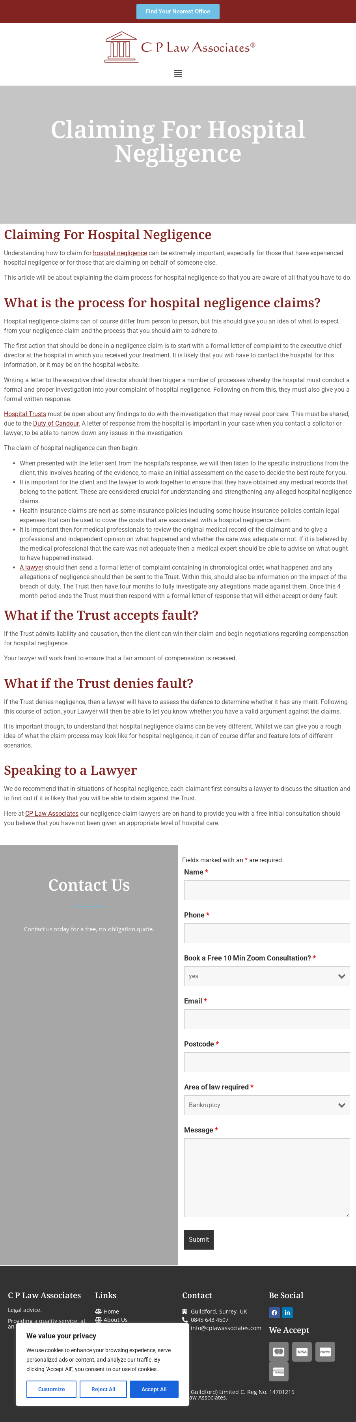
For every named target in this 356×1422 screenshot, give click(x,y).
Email (195, 1001)
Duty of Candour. (56, 423)
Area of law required (218, 1087)
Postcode (201, 1044)
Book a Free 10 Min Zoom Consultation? (250, 958)
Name (196, 872)
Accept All (154, 1389)
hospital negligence (120, 253)
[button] (178, 74)
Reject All (103, 1389)
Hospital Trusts (25, 414)
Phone (196, 915)
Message (201, 1130)
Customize (51, 1389)
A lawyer (31, 567)
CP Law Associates (51, 813)
